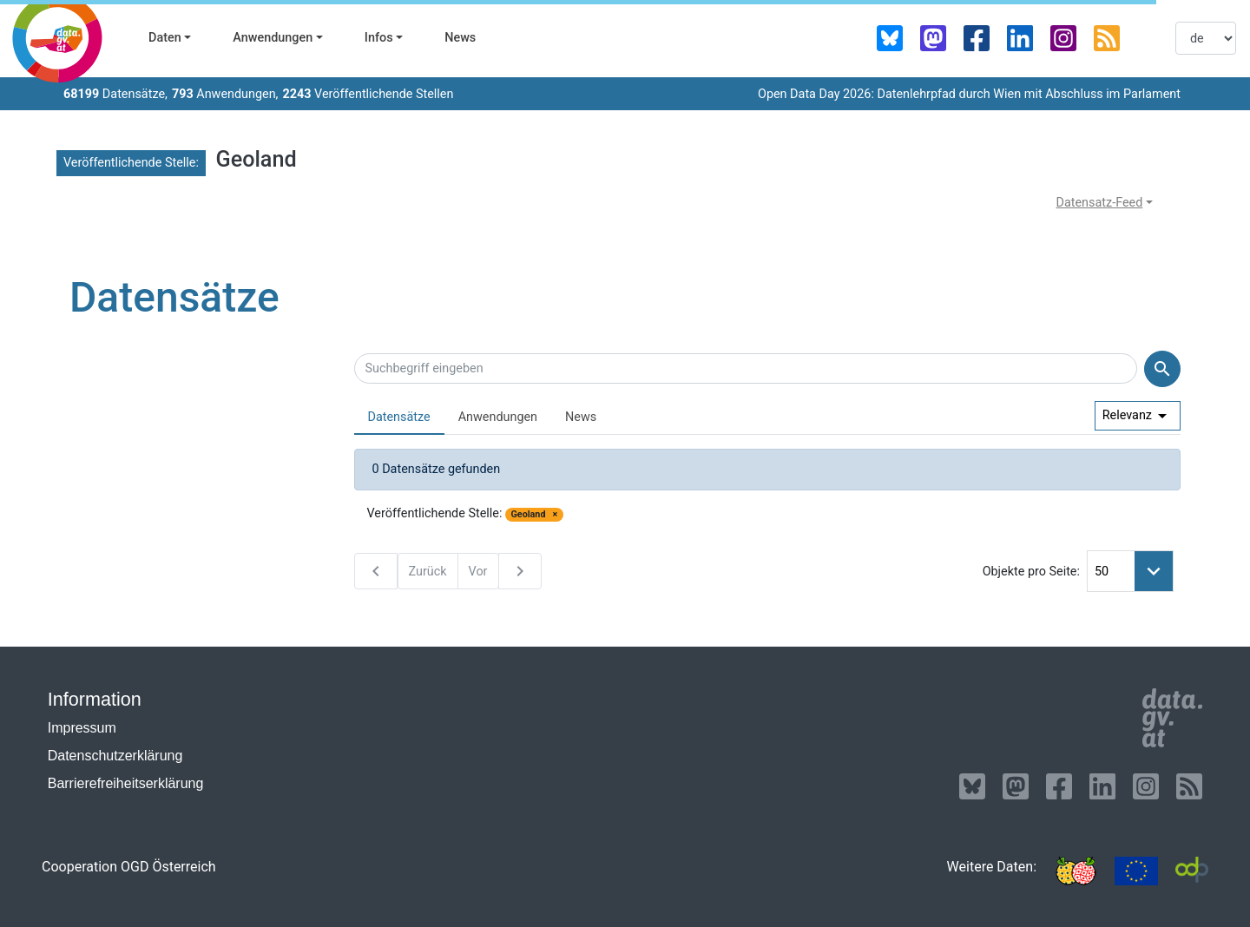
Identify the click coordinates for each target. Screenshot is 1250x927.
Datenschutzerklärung (115, 755)
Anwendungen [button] (272, 37)
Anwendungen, (225, 94)
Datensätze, (115, 94)
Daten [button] (164, 37)
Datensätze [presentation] (399, 417)
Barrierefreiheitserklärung (126, 783)
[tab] (399, 418)
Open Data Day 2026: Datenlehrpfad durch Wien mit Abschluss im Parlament (969, 94)
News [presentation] (580, 417)
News (460, 37)
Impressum (82, 727)
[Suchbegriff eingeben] (746, 369)
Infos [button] (379, 37)
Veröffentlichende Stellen (367, 94)
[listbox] (1205, 38)
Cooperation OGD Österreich (129, 866)
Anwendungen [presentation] (497, 417)
